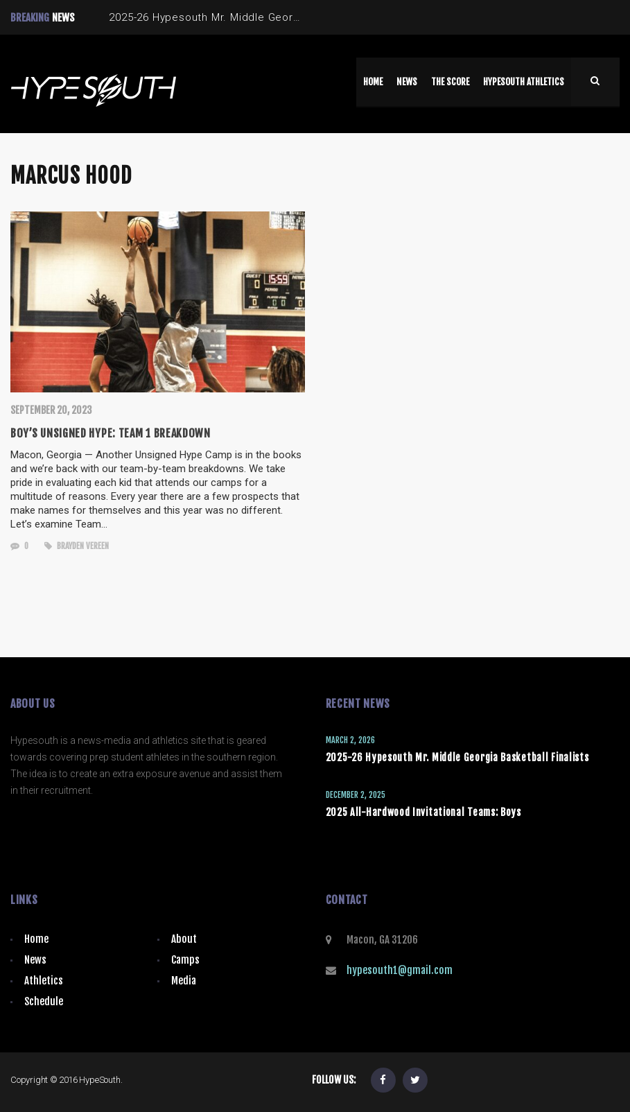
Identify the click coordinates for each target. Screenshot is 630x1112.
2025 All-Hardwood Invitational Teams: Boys (423, 812)
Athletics (43, 980)
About (184, 939)
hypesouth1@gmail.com (400, 970)
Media (183, 980)
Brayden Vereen (76, 546)
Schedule (43, 1001)
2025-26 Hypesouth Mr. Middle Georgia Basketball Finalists (457, 757)
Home (36, 939)
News (35, 959)
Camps (185, 959)
